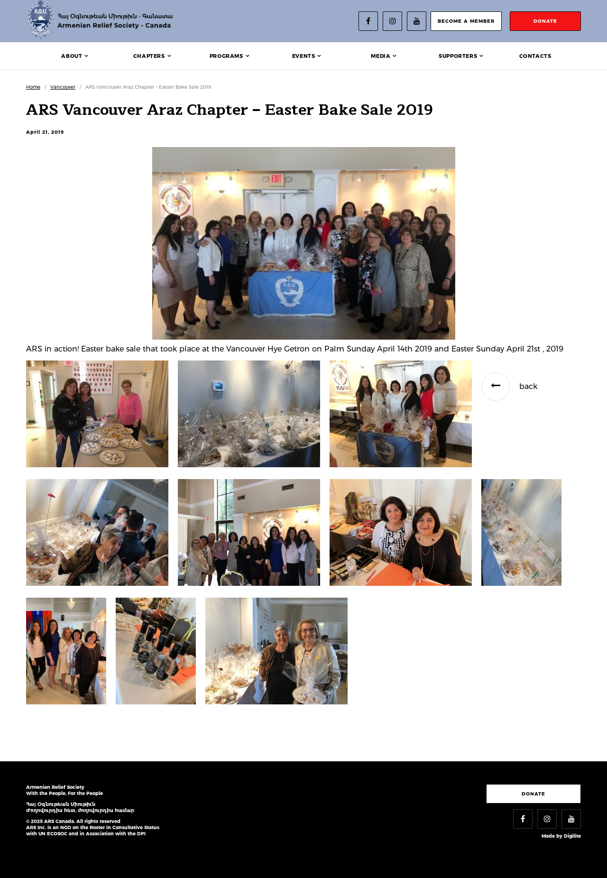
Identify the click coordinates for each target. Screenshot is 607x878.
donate (545, 21)
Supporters (458, 56)
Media (380, 56)
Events (303, 56)
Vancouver (62, 87)
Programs (226, 56)
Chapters (149, 56)
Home (33, 87)
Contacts (535, 56)
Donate (533, 794)
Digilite (572, 836)
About (71, 56)
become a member (466, 21)
